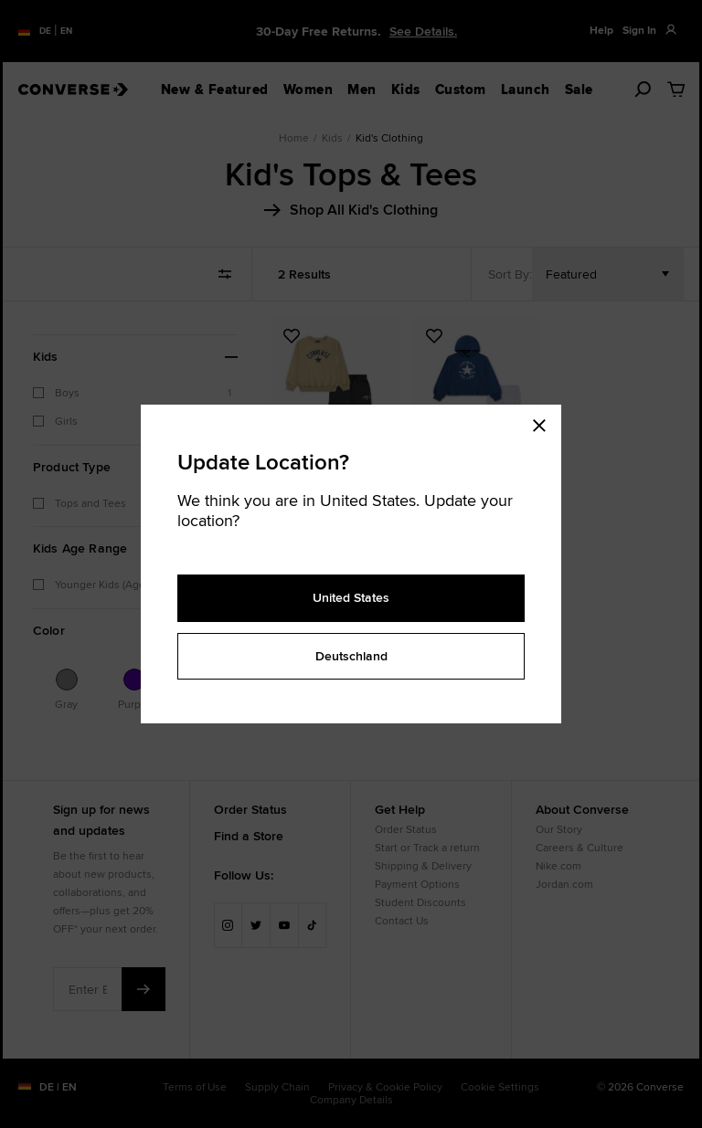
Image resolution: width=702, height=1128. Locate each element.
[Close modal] (544, 423)
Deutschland (351, 656)
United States (351, 597)
